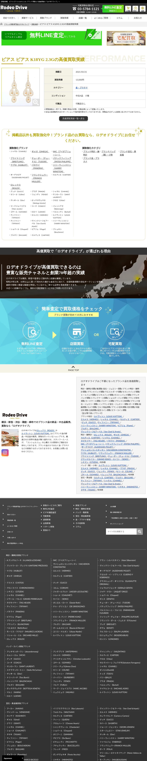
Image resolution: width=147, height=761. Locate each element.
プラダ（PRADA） (128, 463)
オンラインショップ (116, 514)
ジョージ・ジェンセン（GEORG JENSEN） (118, 700)
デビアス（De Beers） (62, 711)
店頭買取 (47, 515)
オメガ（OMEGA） (39, 151)
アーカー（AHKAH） (15, 681)
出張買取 (47, 518)
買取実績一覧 (10, 510)
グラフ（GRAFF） (14, 696)
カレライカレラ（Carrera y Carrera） (115, 689)
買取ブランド (46, 18)
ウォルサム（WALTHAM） (64, 685)
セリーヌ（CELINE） (125, 467)
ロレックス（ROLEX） (19, 175)
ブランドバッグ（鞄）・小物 (107, 152)
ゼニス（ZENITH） (108, 577)
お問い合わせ (10, 521)
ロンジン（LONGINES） (110, 617)
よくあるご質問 (101, 18)
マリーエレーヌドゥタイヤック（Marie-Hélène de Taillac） (120, 727)
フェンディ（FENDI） (106, 467)
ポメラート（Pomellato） (17, 727)
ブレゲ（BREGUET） (108, 603)
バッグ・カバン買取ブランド (17, 623)
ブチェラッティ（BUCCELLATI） (67, 719)
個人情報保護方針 (115, 504)
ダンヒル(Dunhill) (107, 646)
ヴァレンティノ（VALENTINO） (113, 627)
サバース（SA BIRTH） (109, 696)
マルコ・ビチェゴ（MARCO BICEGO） (23, 733)
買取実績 (64, 18)
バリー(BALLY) (106, 653)
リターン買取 (48, 522)
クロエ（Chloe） (107, 635)
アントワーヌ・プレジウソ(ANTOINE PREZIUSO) (27, 544)
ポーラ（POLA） (107, 722)
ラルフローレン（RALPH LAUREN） (115, 610)
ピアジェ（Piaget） (126, 421)
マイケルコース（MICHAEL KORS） (115, 664)
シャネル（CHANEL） (110, 414)
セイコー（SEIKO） (61, 577)
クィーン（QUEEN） (62, 693)
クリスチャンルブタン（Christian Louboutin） (72, 635)
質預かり (47, 525)
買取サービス (28, 18)
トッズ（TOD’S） (107, 649)
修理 (142, 8)
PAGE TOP (73, 365)
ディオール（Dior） (15, 649)
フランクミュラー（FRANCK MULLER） (40, 170)
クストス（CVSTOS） (16, 561)
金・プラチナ (82, 88)
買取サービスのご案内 (52, 500)
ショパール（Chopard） (110, 574)
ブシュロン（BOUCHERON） (19, 719)
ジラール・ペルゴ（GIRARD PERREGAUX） (25, 577)
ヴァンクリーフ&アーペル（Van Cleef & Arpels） (101, 427)
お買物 (124, 8)
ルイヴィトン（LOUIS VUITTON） (36, 428)
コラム (119, 18)
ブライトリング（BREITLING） (17, 158)
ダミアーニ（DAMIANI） (63, 708)
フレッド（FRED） (61, 722)
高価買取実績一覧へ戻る (73, 118)
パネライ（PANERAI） (40, 163)
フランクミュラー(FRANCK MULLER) (115, 719)
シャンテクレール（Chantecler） (67, 700)
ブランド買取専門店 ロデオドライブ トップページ (22, 502)
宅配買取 (47, 511)
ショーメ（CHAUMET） (63, 574)
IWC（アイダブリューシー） (61, 152)
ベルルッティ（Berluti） (110, 660)
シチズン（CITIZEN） (90, 457)
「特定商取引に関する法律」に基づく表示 (125, 509)
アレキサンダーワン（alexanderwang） (23, 627)
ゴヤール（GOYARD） (90, 470)
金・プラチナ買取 (83, 515)
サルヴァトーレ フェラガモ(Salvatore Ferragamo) (120, 638)
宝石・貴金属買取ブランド (16, 678)
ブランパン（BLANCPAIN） (18, 603)
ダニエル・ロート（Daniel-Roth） (67, 581)
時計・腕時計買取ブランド (16, 535)
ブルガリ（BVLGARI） (90, 424)
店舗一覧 (83, 18)
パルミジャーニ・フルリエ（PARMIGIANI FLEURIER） (117, 590)
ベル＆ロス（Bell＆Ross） (18, 606)
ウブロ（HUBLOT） (18, 163)
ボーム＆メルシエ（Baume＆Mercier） (69, 606)
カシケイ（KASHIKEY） (17, 689)
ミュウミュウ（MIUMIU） (64, 668)
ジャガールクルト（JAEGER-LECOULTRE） (71, 570)
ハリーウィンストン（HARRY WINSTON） (62, 164)
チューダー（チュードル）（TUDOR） (40, 158)
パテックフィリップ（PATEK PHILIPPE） (61, 158)
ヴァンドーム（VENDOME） (19, 685)
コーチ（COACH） (15, 638)
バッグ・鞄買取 (82, 507)
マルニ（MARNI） (14, 668)
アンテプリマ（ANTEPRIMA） (66, 627)
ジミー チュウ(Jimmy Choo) (64, 642)
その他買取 (80, 518)
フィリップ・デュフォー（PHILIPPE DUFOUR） (120, 595)
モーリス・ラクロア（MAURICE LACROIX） (25, 610)
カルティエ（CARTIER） (130, 414)
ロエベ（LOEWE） (15, 672)
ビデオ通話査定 (49, 507)
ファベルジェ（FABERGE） (111, 715)
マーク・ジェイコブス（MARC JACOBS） (70, 664)
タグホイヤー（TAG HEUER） (93, 436)
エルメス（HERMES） (90, 414)
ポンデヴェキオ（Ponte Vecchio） (67, 727)
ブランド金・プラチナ (91, 158)
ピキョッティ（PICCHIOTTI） (65, 715)
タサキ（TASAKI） (89, 485)
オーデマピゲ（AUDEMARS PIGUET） (98, 442)
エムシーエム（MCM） (16, 631)
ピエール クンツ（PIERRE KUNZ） (67, 595)
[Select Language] (13, 758)
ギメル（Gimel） (14, 693)
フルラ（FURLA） (60, 660)
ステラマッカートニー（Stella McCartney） (25, 646)
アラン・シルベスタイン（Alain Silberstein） (118, 539)
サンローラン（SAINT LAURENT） (21, 642)
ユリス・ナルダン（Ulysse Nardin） (68, 610)
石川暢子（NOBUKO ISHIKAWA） (67, 740)
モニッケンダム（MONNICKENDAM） (23, 736)
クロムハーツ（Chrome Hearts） (67, 696)
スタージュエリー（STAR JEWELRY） (115, 704)
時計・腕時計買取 (83, 504)
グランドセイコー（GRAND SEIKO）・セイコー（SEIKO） (105, 454)
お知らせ (138, 18)
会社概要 (111, 500)
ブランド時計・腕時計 (91, 152)
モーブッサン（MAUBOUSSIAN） (114, 733)
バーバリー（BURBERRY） (64, 653)
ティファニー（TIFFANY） (109, 418)
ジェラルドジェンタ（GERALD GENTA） (117, 566)
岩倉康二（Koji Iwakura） (110, 736)
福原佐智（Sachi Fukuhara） (111, 740)
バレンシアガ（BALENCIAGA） (114, 470)
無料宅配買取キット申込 (15, 525)
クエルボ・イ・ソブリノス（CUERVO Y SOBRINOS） (116, 554)
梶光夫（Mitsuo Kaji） (16, 740)
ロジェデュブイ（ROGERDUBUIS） (115, 614)
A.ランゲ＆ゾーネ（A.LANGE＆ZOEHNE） (24, 539)
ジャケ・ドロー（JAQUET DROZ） (114, 570)
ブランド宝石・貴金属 (127, 152)
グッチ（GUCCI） (89, 418)
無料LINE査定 (49, 504)
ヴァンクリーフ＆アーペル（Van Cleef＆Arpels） (120, 544)
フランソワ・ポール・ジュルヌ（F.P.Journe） (119, 599)
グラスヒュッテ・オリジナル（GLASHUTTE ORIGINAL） (118, 561)
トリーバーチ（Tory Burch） (18, 653)
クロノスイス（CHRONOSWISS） (21, 566)
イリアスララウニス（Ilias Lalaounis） (69, 681)
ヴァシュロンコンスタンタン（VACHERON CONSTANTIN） (106, 445)
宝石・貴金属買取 (83, 511)
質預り (133, 8)
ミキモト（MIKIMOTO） (128, 482)
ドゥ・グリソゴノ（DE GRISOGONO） (69, 585)
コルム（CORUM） (61, 566)
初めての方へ (9, 18)
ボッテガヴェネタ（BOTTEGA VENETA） (24, 664)
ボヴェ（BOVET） (107, 606)
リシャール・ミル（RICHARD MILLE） (23, 614)
